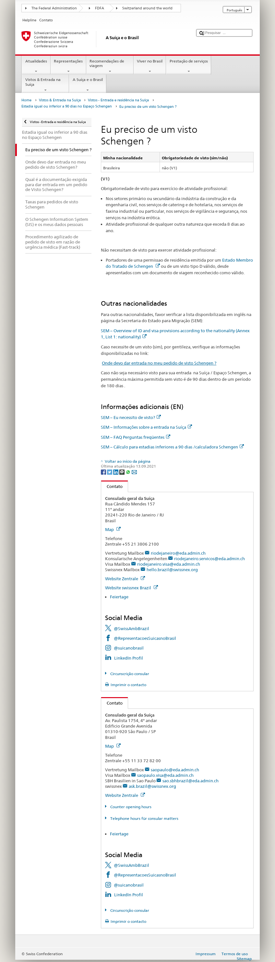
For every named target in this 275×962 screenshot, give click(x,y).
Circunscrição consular (129, 673)
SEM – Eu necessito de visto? (131, 417)
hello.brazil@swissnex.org (172, 569)
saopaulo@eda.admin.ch (175, 769)
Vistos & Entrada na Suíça (45, 85)
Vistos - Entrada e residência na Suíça (118, 100)
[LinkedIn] (116, 471)
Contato (112, 486)
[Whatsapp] (129, 471)
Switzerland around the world (147, 8)
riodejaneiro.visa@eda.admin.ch (168, 564)
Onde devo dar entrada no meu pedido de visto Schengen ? (159, 363)
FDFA (99, 8)
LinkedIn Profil (128, 658)
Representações (68, 66)
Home (26, 100)
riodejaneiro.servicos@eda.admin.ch (209, 558)
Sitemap (244, 958)
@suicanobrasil (129, 648)
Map (113, 529)
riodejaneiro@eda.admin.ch (178, 553)
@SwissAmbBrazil (131, 628)
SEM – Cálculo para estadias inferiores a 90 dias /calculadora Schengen (172, 446)
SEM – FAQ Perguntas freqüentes (135, 437)
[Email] (134, 471)
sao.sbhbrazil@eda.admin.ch (190, 780)
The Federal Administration (54, 8)
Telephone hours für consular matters (143, 818)
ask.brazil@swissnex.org (152, 786)
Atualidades (36, 66)
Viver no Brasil (150, 66)
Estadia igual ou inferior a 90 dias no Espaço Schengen (66, 106)
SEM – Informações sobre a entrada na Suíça (146, 427)
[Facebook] (104, 471)
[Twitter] (110, 471)
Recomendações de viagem (110, 66)
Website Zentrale (125, 578)
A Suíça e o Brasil (87, 85)
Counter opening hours (130, 806)
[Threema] (122, 471)
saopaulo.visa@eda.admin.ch (165, 775)
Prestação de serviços (188, 66)
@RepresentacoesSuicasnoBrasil (145, 638)
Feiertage (119, 596)
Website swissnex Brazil (131, 587)
